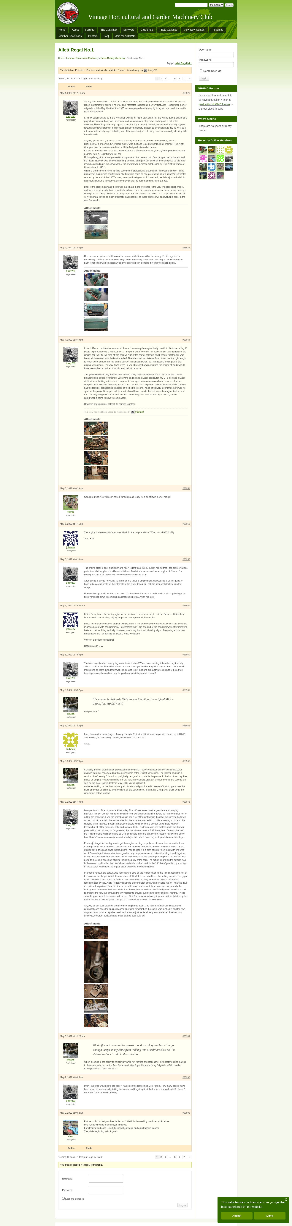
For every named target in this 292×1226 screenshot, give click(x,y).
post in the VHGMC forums (214, 104)
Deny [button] (269, 1215)
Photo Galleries (168, 29)
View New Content (194, 29)
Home (61, 29)
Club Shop (147, 29)
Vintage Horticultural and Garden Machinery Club (150, 17)
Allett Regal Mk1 (183, 63)
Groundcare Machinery (87, 58)
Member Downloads (70, 36)
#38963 (186, 761)
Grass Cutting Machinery (113, 58)
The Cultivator (109, 29)
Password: (67, 1190)
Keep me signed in (74, 1199)
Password (216, 62)
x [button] (286, 1199)
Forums (89, 29)
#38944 (186, 340)
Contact (92, 36)
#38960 (186, 654)
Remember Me (210, 70)
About (75, 29)
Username (216, 52)
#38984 (186, 1036)
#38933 (186, 247)
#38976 (186, 802)
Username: (67, 1179)
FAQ (106, 36)
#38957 (186, 559)
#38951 (186, 488)
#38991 (186, 1113)
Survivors (128, 29)
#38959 (186, 605)
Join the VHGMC (125, 36)
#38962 (186, 725)
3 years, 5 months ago (129, 70)
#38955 (186, 524)
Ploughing (217, 29)
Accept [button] (236, 1215)
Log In (183, 1205)
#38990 (186, 1077)
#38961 (186, 690)
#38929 (186, 93)
